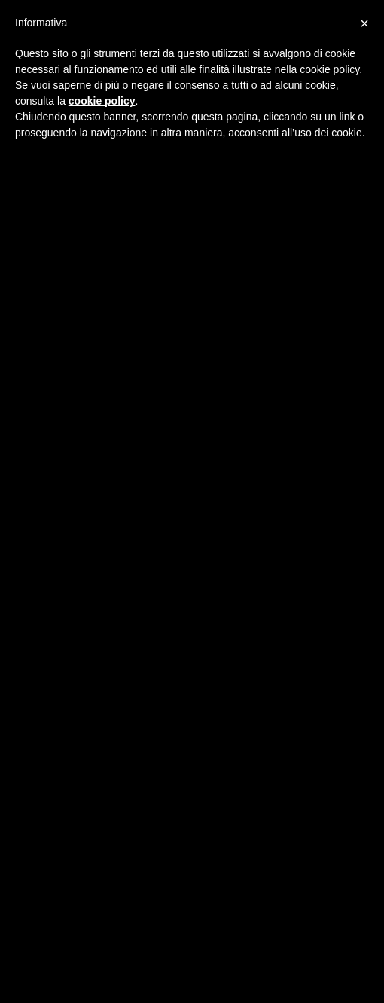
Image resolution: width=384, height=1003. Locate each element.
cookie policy (102, 101)
